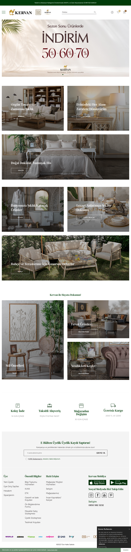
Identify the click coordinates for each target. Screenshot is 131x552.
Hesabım (8, 491)
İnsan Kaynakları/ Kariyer (53, 498)
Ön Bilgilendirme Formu (32, 505)
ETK (26, 493)
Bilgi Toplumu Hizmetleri (31, 483)
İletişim (49, 489)
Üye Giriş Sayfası (11, 486)
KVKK (27, 489)
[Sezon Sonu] (65, 48)
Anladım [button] (125, 550)
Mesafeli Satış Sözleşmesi (31, 512)
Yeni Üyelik (8, 482)
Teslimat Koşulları (32, 522)
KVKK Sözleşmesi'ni (35, 459)
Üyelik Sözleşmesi (33, 518)
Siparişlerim (9, 495)
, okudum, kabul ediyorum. (43, 459)
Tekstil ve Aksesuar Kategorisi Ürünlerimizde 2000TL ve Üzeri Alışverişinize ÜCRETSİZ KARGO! (65, 3)
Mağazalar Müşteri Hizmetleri (54, 483)
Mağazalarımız (52, 493)
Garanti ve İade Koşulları (32, 498)
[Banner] (33, 108)
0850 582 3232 (96, 505)
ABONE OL (100, 452)
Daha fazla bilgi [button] (52, 550)
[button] (62, 74)
